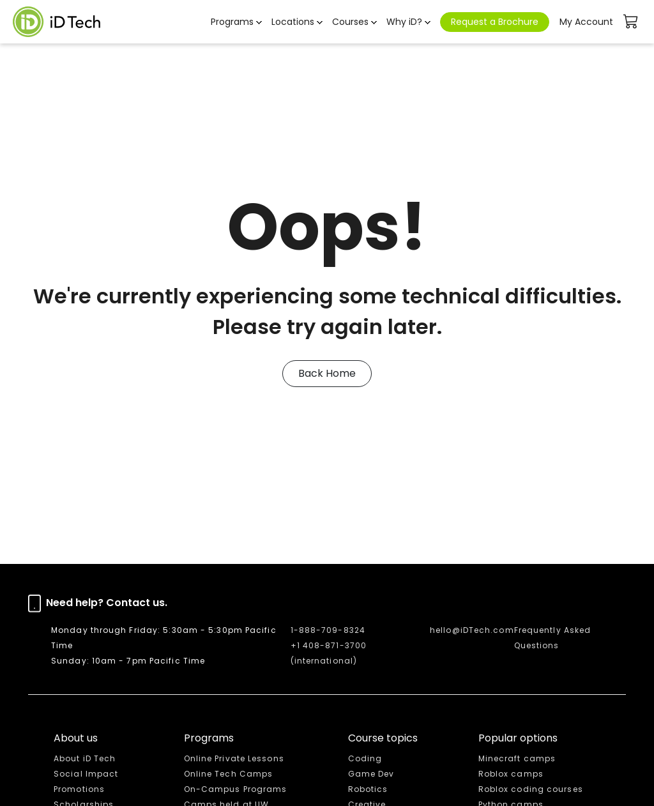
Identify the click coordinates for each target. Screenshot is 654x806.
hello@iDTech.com (472, 630)
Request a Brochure (494, 21)
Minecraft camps (517, 758)
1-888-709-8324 (328, 630)
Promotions (79, 789)
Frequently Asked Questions (552, 638)
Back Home (327, 373)
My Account (586, 21)
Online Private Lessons (234, 758)
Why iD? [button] (404, 21)
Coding (365, 758)
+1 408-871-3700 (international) (329, 653)
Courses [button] (350, 21)
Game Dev (371, 773)
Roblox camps (511, 773)
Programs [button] (232, 21)
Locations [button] (292, 21)
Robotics (368, 789)
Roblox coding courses (530, 789)
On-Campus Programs (235, 789)
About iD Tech (85, 758)
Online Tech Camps (228, 773)
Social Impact (86, 773)
